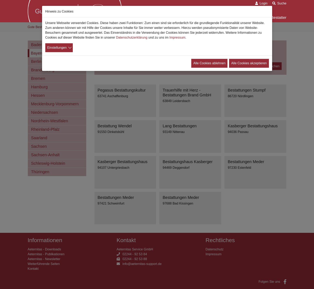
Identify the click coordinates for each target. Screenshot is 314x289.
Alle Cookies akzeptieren (249, 63)
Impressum (177, 37)
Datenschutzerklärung (132, 37)
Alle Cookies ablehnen (209, 63)
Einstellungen (57, 47)
